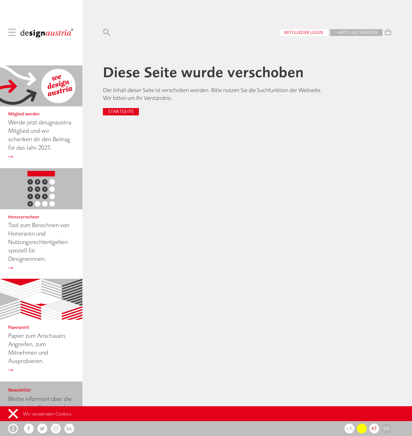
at (374, 428)
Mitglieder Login (303, 31)
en (386, 428)
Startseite (121, 111)
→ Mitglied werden (356, 31)
